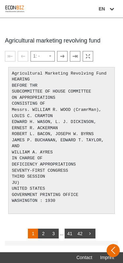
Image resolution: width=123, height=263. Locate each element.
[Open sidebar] (113, 250)
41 (69, 233)
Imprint (107, 257)
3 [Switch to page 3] (53, 233)
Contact (84, 257)
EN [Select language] (107, 8)
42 (80, 233)
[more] (90, 233)
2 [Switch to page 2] (43, 233)
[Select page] (42, 56)
